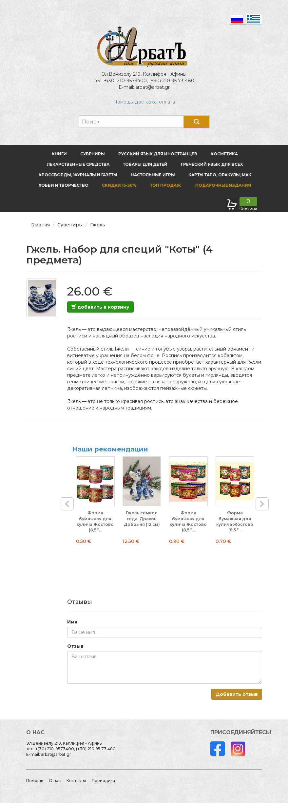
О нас (55, 780)
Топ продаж (165, 185)
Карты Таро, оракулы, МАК (219, 174)
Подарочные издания (222, 185)
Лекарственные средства (78, 164)
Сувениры (92, 153)
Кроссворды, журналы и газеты (78, 174)
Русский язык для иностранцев (157, 153)
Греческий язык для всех (212, 164)
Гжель (97, 225)
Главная (40, 225)
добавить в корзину (100, 307)
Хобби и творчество (63, 185)
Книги (59, 153)
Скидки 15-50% (119, 185)
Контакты (76, 780)
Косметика (224, 153)
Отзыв (75, 646)
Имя (72, 622)
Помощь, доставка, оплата (144, 102)
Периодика (103, 780)
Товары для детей (145, 164)
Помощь (34, 780)
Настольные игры (153, 174)
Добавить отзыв (237, 694)
